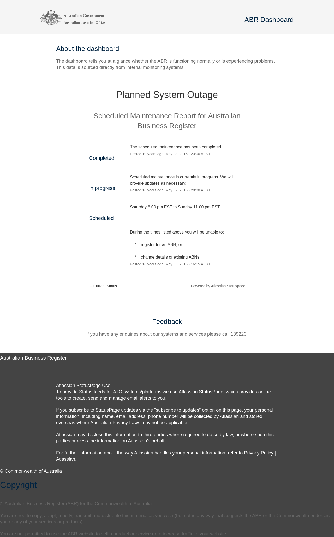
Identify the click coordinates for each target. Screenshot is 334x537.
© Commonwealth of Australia (31, 471)
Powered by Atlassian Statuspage (218, 286)
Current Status (103, 286)
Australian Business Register (33, 358)
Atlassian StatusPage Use (83, 385)
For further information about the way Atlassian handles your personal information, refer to (150, 453)
